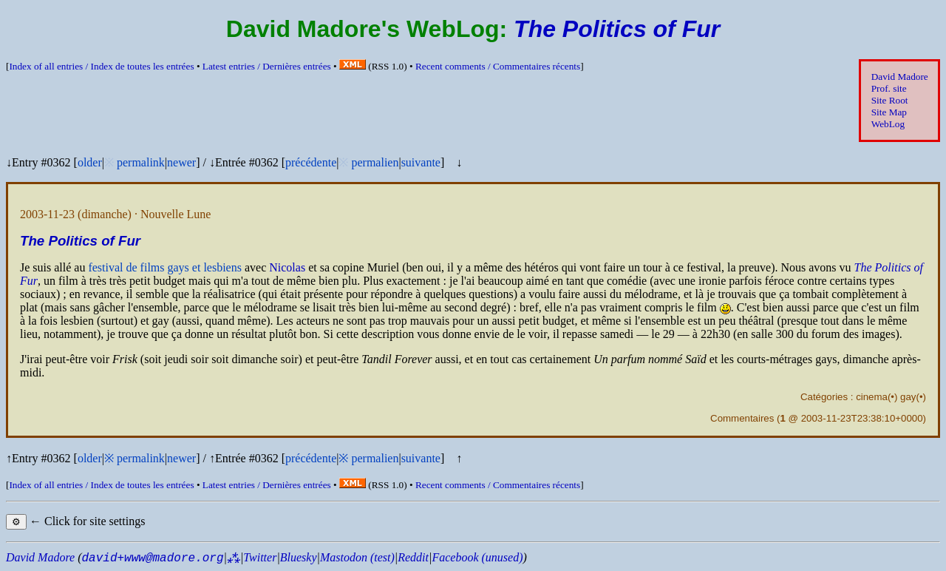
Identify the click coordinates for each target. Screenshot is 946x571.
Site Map (889, 112)
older (90, 162)
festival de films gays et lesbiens (165, 267)
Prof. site (889, 88)
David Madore (899, 76)
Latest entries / (267, 66)
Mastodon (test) (357, 557)
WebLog (888, 123)
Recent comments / (497, 66)
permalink (141, 162)
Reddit (413, 557)
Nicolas (287, 267)
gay (908, 396)
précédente (310, 162)
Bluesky (298, 557)
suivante (420, 162)
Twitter (259, 557)
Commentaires (742, 418)
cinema (872, 396)
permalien (374, 162)
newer (181, 162)
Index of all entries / (101, 66)
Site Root (889, 100)
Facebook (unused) (477, 557)
